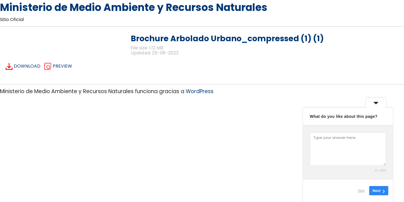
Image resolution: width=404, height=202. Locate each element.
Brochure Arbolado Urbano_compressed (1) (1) (227, 38)
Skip (361, 191)
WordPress (200, 91)
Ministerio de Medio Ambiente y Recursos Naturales (133, 7)
